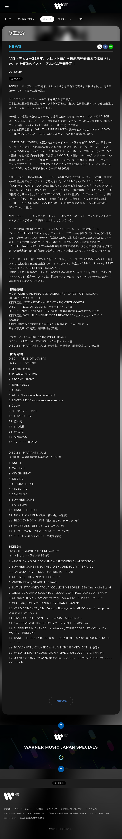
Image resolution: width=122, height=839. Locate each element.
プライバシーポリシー (23, 809)
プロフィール (64, 19)
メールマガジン (92, 809)
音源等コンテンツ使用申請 (71, 809)
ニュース (47, 19)
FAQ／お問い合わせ (36, 813)
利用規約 (39, 809)
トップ (8, 19)
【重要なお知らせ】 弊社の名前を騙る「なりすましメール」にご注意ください (78, 813)
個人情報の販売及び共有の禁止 (32, 818)
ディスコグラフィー (27, 19)
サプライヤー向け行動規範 (14, 813)
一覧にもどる (61, 701)
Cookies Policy (10, 818)
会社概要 (7, 809)
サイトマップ (52, 809)
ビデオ (80, 19)
